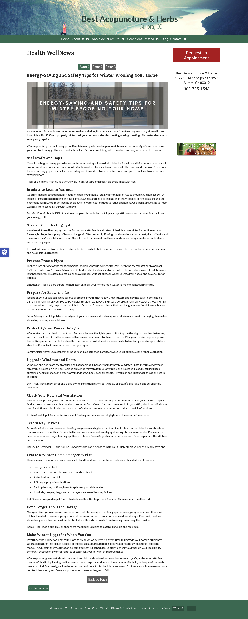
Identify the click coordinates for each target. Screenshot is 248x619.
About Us (77, 39)
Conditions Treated (140, 39)
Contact (176, 39)
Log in (192, 607)
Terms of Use (148, 607)
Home (65, 39)
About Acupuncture (105, 39)
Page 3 (110, 67)
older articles (38, 588)
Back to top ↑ (97, 579)
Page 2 (97, 67)
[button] (4, 252)
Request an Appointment (196, 55)
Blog (165, 39)
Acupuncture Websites (62, 607)
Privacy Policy (163, 607)
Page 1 (84, 66)
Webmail (178, 607)
